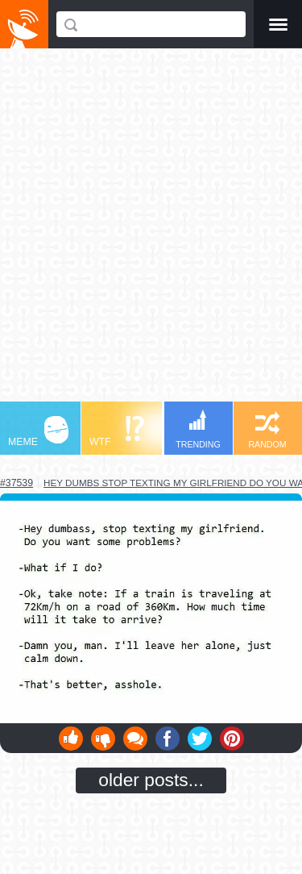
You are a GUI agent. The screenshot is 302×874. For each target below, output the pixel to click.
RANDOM (267, 430)
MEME (38, 431)
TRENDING (198, 429)
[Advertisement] (151, 232)
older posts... (151, 779)
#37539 (16, 483)
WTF (116, 431)
